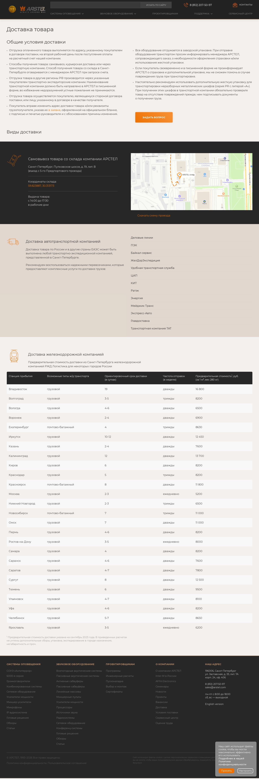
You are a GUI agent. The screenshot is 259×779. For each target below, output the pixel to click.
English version (214, 704)
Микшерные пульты (68, 697)
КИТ (134, 283)
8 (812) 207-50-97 (201, 5)
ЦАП (134, 276)
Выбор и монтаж (116, 687)
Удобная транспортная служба (152, 268)
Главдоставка (140, 321)
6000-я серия (15, 676)
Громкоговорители (18, 682)
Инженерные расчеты (120, 676)
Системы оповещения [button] (67, 13)
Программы (113, 671)
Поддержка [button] (203, 13)
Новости (161, 692)
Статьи (11, 729)
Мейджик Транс (142, 306)
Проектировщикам (165, 13)
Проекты (161, 697)
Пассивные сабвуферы (70, 687)
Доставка (161, 708)
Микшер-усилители (19, 702)
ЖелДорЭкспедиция (145, 261)
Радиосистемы (65, 718)
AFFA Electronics (166, 682)
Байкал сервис (141, 253)
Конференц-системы (69, 729)
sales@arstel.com (215, 688)
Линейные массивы (68, 692)
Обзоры (11, 723)
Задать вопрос (154, 117)
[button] (192, 182)
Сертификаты (114, 692)
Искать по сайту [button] (156, 5)
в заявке (54, 110)
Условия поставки (167, 713)
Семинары (162, 687)
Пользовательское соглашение (67, 763)
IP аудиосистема (17, 713)
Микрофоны (14, 708)
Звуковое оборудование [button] (118, 13)
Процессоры (64, 708)
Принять (226, 770)
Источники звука (66, 713)
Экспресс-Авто (141, 314)
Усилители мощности (20, 697)
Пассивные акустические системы (77, 676)
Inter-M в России (166, 676)
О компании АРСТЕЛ (168, 671)
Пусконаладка (114, 682)
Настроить (245, 770)
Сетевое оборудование (21, 692)
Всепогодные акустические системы (79, 671)
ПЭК (134, 246)
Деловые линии (142, 238)
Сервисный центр (240, 13)
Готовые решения (18, 718)
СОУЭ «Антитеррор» (19, 671)
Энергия (137, 298)
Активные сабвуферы (69, 682)
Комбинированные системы (24, 687)
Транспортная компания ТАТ (151, 329)
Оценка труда (164, 723)
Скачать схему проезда (153, 216)
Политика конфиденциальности (27, 763)
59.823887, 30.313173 (41, 186)
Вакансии (162, 702)
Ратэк (135, 291)
